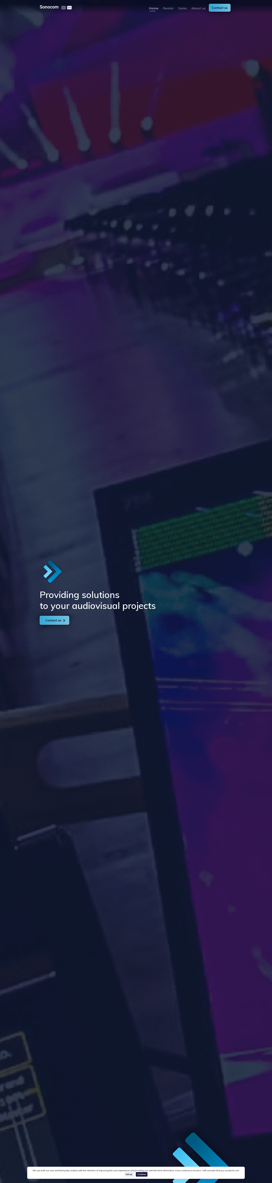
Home (154, 8)
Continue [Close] (141, 1174)
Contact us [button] (55, 620)
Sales (182, 8)
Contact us (220, 8)
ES (63, 7)
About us (198, 8)
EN (69, 7)
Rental (168, 8)
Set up (129, 1174)
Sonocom (49, 7)
